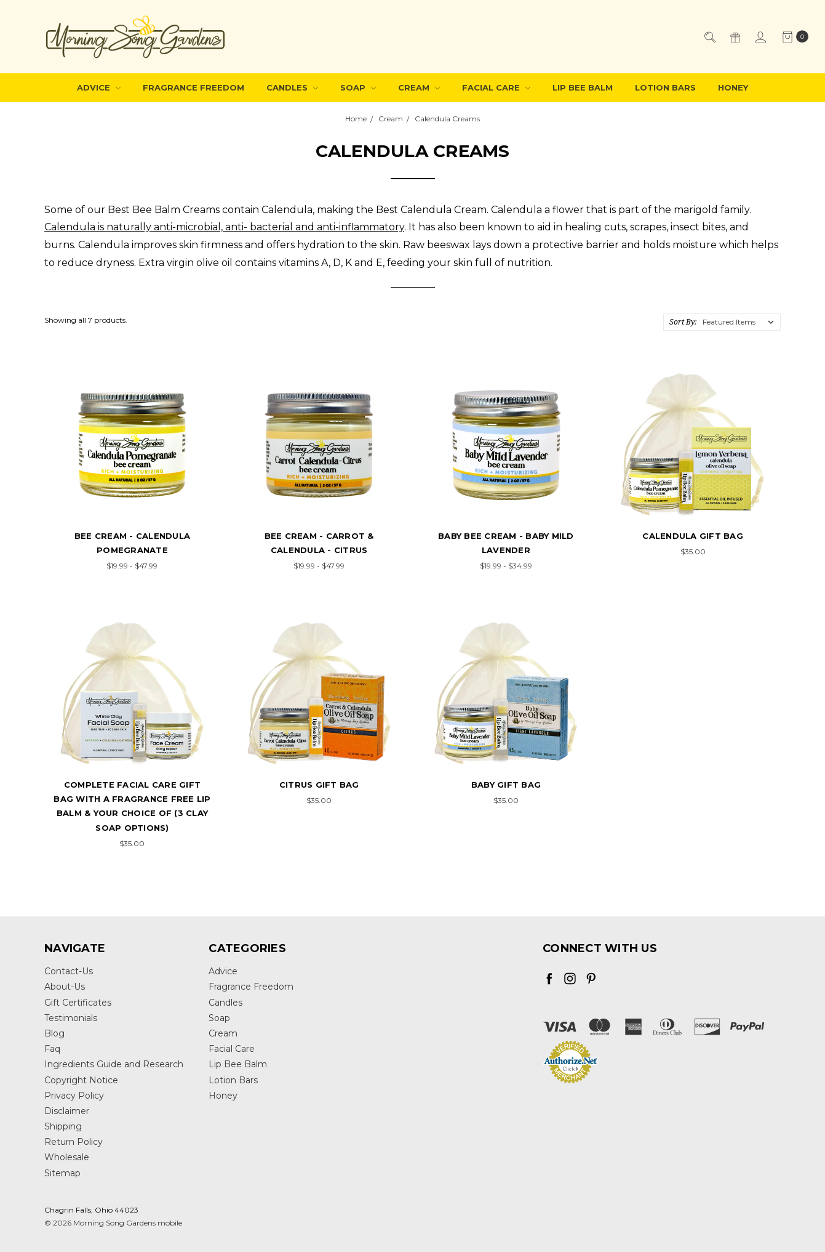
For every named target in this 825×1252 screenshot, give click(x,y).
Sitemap (62, 1173)
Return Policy (73, 1141)
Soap (358, 87)
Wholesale (66, 1157)
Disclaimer (66, 1111)
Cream (419, 87)
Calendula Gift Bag (692, 536)
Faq (52, 1048)
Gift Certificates (77, 1002)
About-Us (64, 986)
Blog (54, 1033)
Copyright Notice (81, 1080)
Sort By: (682, 322)
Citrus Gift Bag (319, 785)
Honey (733, 87)
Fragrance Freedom (193, 87)
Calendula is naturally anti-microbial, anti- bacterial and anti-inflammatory (224, 227)
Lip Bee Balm (582, 87)
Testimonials (70, 1018)
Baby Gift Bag (506, 785)
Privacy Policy (74, 1095)
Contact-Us (68, 971)
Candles (292, 87)
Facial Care (496, 87)
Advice (99, 87)
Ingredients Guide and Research (113, 1064)
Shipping (63, 1126)
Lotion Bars (665, 87)
